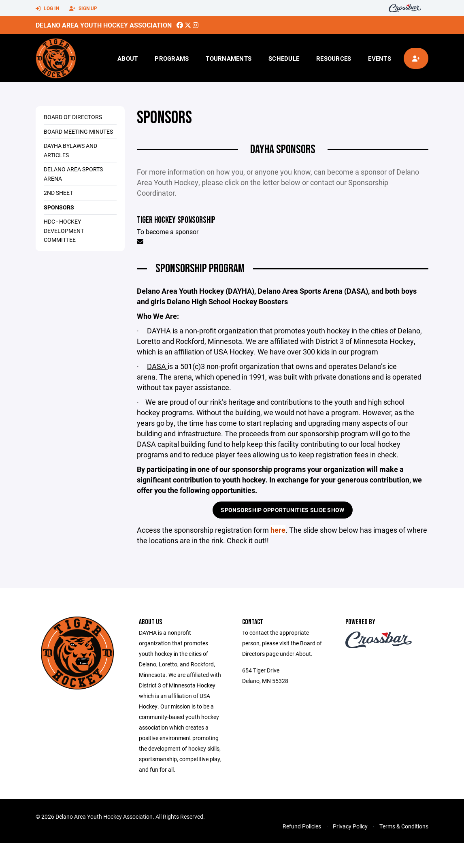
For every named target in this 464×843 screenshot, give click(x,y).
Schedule (283, 58)
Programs (172, 58)
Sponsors (59, 207)
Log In (47, 8)
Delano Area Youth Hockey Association (104, 25)
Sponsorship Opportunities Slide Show (282, 510)
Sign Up (83, 8)
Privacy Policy (350, 826)
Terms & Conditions (403, 826)
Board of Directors (73, 117)
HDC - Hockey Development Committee (64, 230)
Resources (333, 58)
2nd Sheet (58, 192)
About (127, 58)
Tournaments (228, 58)
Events (379, 58)
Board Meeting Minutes (78, 131)
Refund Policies (302, 826)
